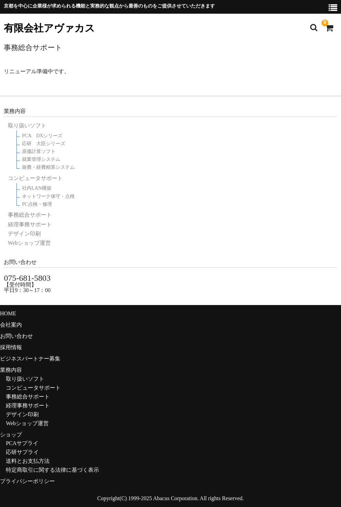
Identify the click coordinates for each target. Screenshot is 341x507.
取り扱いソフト (27, 125)
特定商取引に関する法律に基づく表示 (52, 470)
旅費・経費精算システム (48, 167)
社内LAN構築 (36, 188)
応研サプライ (22, 452)
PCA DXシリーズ (42, 135)
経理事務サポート (30, 224)
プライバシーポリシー (27, 481)
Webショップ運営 (29, 243)
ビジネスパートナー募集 (30, 359)
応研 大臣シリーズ (43, 143)
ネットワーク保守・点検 (48, 196)
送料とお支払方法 (28, 461)
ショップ (11, 435)
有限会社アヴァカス (49, 28)
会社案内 (11, 325)
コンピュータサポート (35, 178)
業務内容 (11, 370)
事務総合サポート (30, 215)
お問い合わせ (16, 336)
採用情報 (11, 347)
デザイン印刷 (24, 234)
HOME (8, 313)
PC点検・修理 (37, 204)
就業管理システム (41, 159)
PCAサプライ (22, 443)
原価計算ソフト (39, 151)
